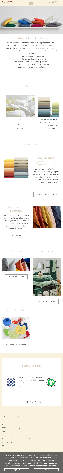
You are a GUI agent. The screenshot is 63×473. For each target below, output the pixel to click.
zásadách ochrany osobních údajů (42, 466)
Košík (3, 431)
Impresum (20, 421)
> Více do (21, 386)
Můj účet (5, 435)
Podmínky (20, 424)
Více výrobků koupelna (46, 301)
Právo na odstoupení (23, 438)
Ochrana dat (21, 428)
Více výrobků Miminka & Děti (16, 345)
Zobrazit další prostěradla (47, 194)
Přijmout (16, 470)
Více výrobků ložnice (16, 276)
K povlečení (31, 74)
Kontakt (4, 421)
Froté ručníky (16, 235)
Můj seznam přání (7, 438)
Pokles (46, 470)
